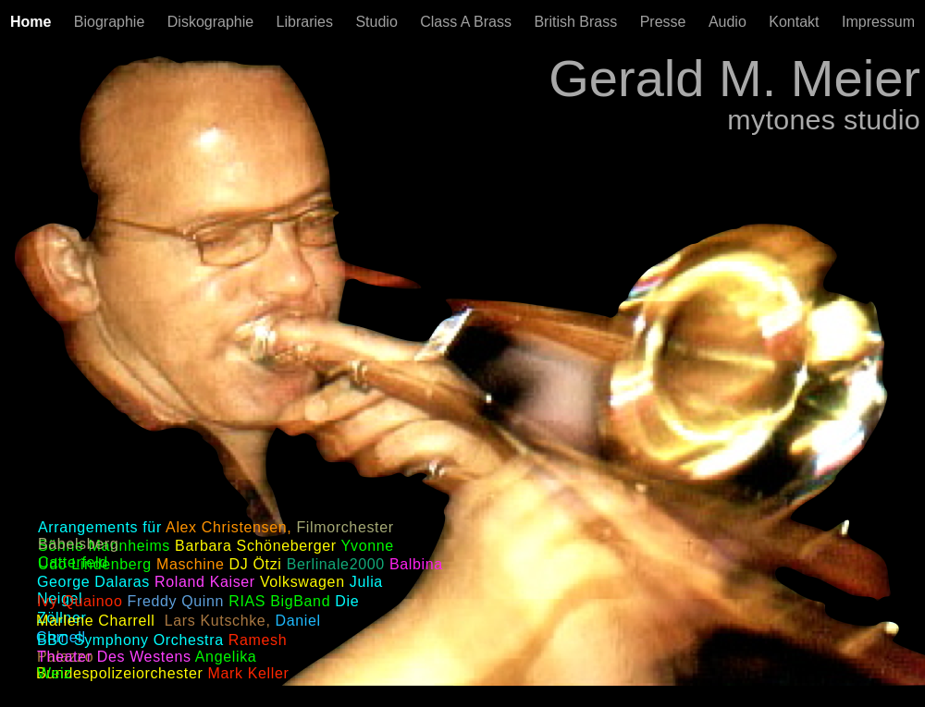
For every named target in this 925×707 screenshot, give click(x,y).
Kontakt (796, 22)
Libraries (307, 22)
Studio (378, 22)
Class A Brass (467, 22)
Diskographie (212, 22)
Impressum (878, 22)
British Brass (577, 22)
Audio (729, 22)
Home (33, 22)
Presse (665, 22)
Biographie (111, 22)
